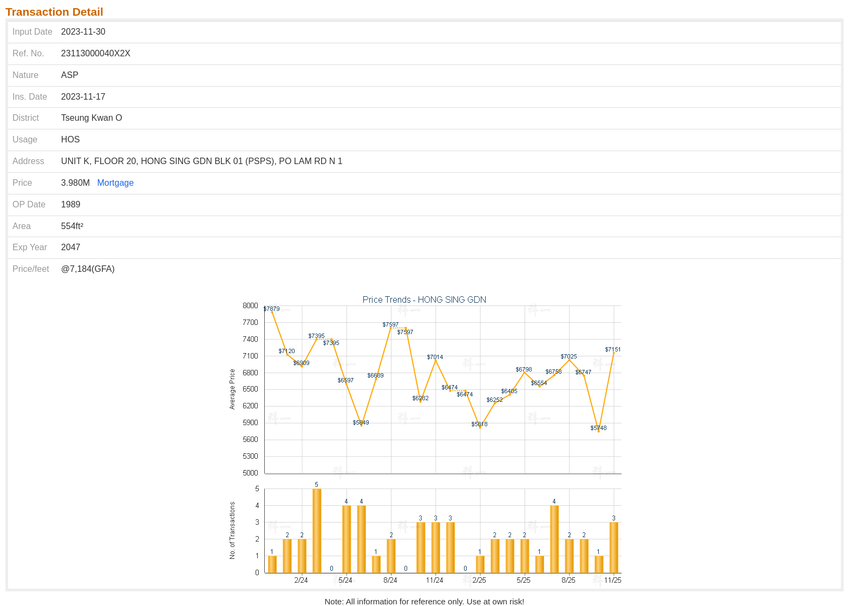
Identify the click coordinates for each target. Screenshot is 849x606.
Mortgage (115, 182)
